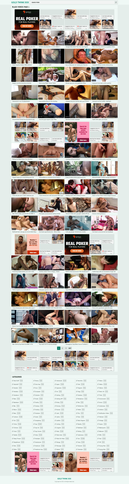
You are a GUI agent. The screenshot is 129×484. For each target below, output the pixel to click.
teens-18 (103, 391)
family (39, 402)
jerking (60, 395)
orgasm (82, 388)
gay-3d (39, 427)
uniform (103, 409)
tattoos (103, 388)
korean (60, 409)
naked (60, 449)
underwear (104, 406)
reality (81, 424)
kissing (60, 406)
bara (17, 398)
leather (60, 420)
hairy (38, 435)
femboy (39, 409)
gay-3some (40, 431)
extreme (39, 395)
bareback (18, 402)
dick (17, 446)
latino (60, 417)
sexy (81, 442)
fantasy (39, 406)
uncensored (104, 398)
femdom (39, 413)
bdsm (17, 409)
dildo (17, 449)
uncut (103, 402)
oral (81, 384)
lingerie (60, 427)
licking (60, 424)
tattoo (103, 384)
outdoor (82, 395)
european (39, 391)
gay (38, 424)
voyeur (103, 424)
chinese (18, 427)
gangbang (40, 420)
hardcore (40, 446)
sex (81, 438)
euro (38, 388)
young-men (104, 449)
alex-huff (18, 380)
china (17, 424)
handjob (39, 438)
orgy (81, 391)
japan (60, 384)
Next (70, 348)
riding (81, 431)
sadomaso (83, 435)
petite (81, 409)
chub (17, 431)
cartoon (18, 417)
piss (81, 413)
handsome (40, 442)
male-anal (61, 435)
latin (60, 413)
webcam (103, 431)
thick (102, 395)
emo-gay (39, 384)
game (38, 417)
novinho (82, 380)
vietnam (103, 417)
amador (18, 388)
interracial (61, 380)
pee (81, 402)
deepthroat (19, 442)
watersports (104, 427)
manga (60, 442)
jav (59, 391)
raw (81, 417)
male (60, 431)
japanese (61, 388)
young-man (104, 446)
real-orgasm (83, 420)
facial (39, 398)
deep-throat (19, 438)
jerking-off (61, 398)
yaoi (102, 438)
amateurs (18, 395)
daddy (18, 435)
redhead (82, 427)
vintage (103, 420)
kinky (59, 402)
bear (17, 413)
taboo (102, 380)
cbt (16, 420)
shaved (82, 446)
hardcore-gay (41, 449)
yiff (102, 442)
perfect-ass (83, 406)
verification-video (106, 413)
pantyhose (82, 398)
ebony (38, 380)
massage (60, 446)
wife (102, 435)
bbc (17, 406)
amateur (18, 391)
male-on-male (62, 438)
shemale (82, 449)
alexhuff (18, 384)
